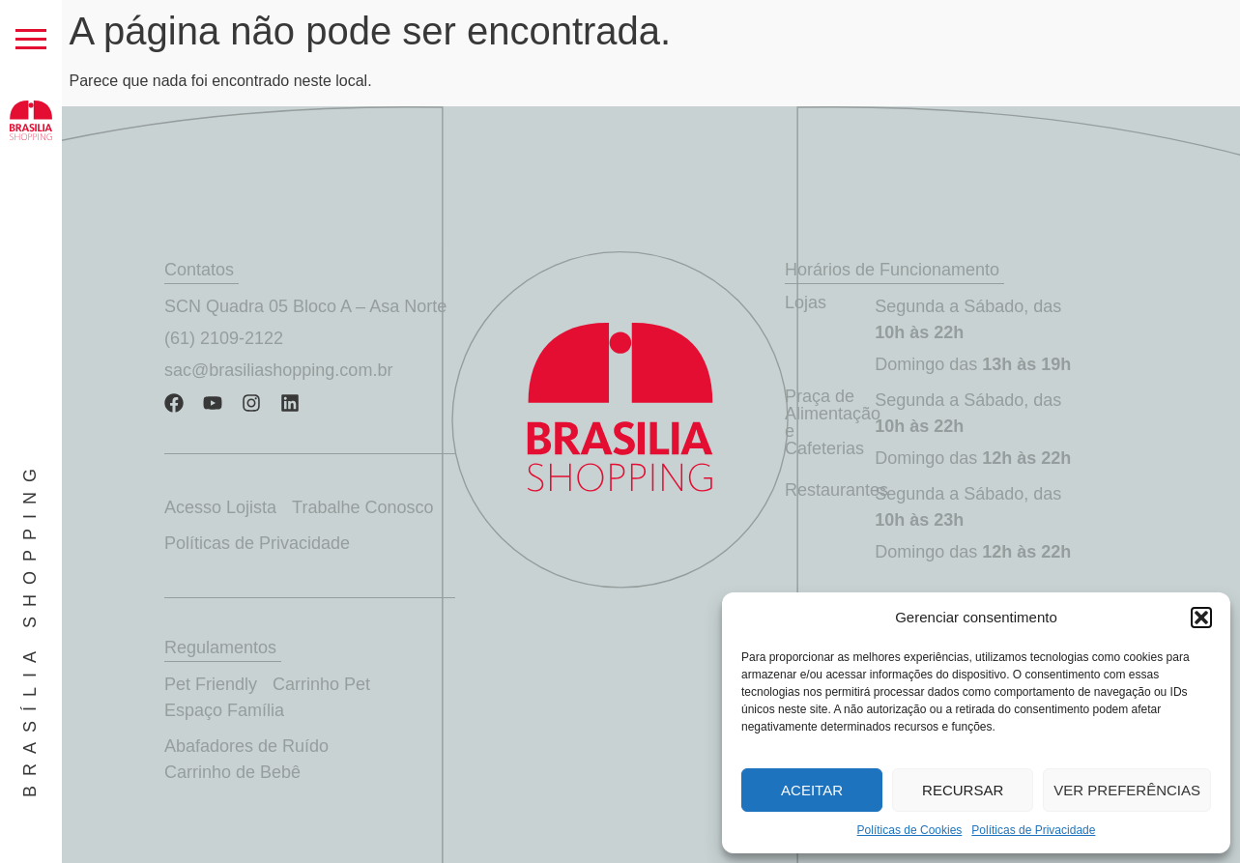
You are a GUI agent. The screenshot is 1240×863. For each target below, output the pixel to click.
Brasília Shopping (30, 628)
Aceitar (812, 790)
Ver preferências (1126, 790)
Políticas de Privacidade (1033, 830)
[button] (1201, 617)
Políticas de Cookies (910, 830)
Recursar (962, 790)
